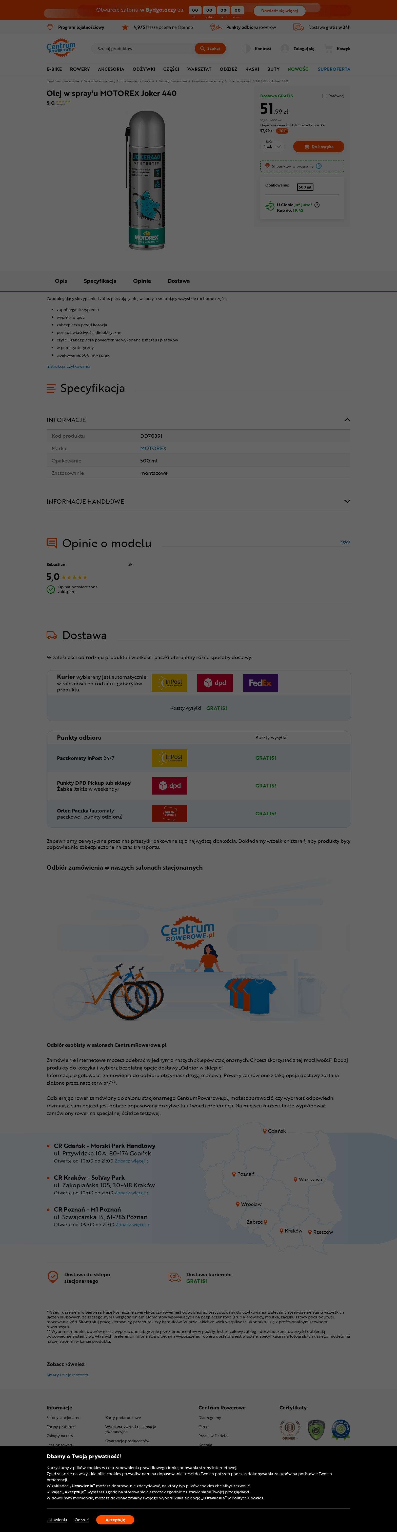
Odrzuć (82, 1519)
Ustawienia (57, 1519)
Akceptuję (115, 1520)
